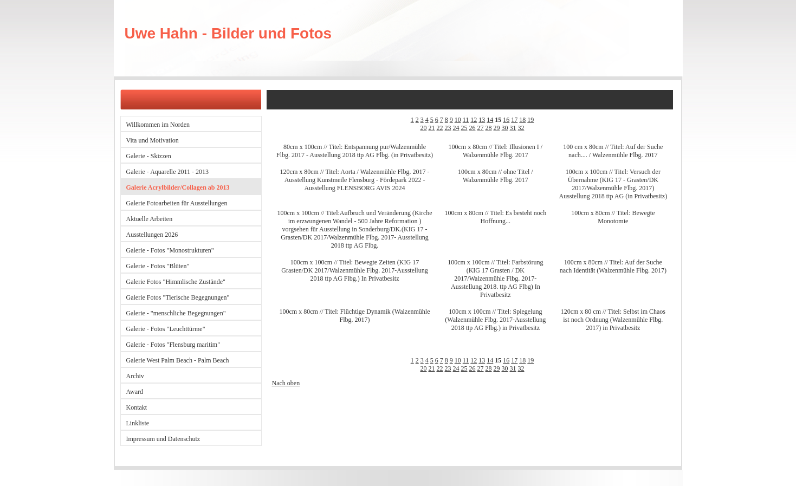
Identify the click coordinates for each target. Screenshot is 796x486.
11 (466, 120)
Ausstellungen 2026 (152, 234)
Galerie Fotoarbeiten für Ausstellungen (177, 203)
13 (481, 120)
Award (135, 392)
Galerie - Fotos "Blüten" (158, 266)
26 (472, 128)
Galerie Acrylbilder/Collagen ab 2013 (178, 187)
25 (464, 128)
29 (497, 128)
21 (432, 128)
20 (423, 128)
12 (473, 120)
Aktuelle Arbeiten (149, 219)
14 (490, 120)
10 (458, 120)
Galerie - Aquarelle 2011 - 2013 (167, 172)
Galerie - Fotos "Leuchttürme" (165, 329)
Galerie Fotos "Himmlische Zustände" (175, 282)
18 (522, 120)
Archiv (135, 376)
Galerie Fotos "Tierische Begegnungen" (178, 297)
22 (440, 128)
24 (456, 128)
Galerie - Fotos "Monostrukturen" (170, 250)
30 (505, 128)
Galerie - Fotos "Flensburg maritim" (173, 344)
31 (513, 128)
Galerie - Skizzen (148, 156)
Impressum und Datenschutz (163, 439)
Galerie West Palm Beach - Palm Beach (177, 360)
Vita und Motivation (152, 140)
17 (514, 120)
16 (506, 120)
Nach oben (286, 383)
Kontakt (136, 407)
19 (530, 120)
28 (489, 128)
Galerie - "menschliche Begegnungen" (176, 313)
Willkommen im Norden (158, 124)
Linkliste (138, 423)
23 (448, 128)
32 (521, 128)
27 (480, 128)
